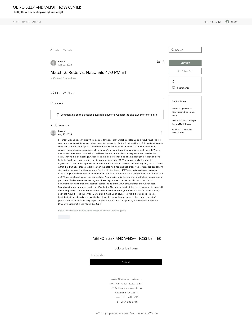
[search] (185, 50)
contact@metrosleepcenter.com (126, 279)
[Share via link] (68, 93)
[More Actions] (162, 62)
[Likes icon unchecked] (52, 93)
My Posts (67, 50)
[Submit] (126, 262)
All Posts (54, 50)
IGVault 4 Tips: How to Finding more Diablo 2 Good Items (184, 111)
